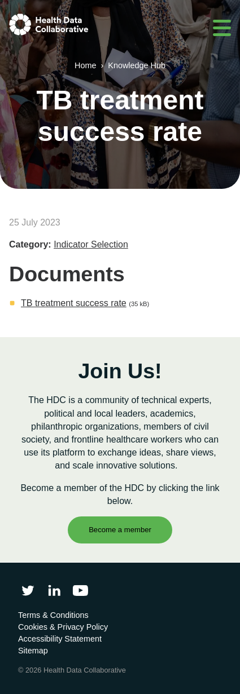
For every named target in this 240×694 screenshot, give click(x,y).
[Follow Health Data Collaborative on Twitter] (28, 590)
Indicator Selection (91, 244)
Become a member (120, 529)
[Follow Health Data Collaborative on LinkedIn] (54, 590)
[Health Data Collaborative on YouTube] (80, 590)
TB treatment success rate (73, 303)
